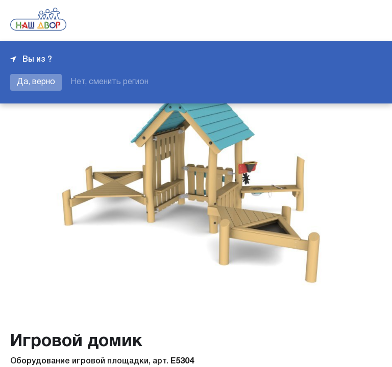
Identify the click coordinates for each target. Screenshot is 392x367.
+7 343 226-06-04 (347, 20)
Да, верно (36, 82)
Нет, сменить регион (109, 82)
